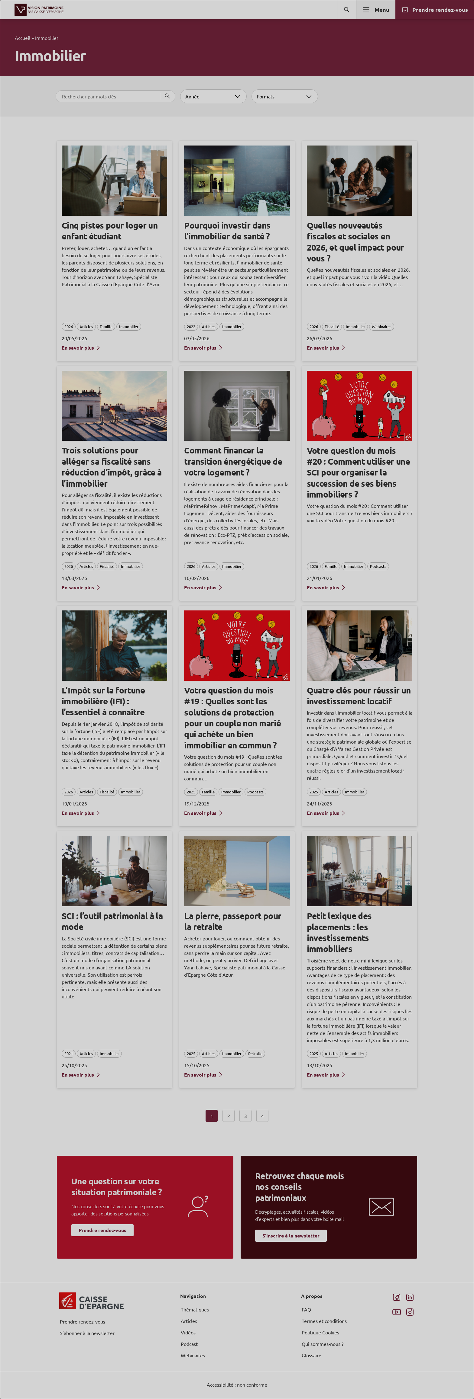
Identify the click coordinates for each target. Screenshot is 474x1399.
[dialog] (237, 699)
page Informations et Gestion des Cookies (249, 721)
